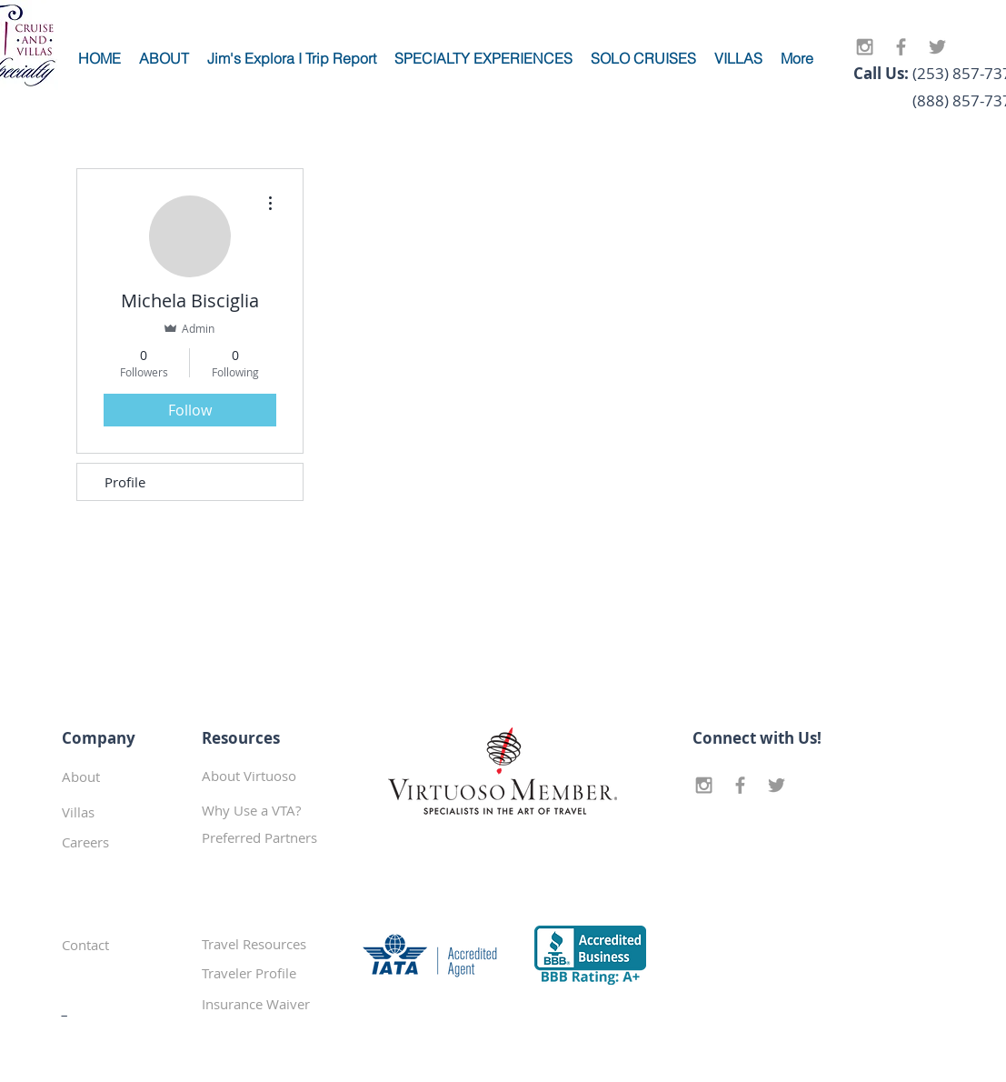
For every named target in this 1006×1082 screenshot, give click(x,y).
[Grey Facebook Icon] (901, 46)
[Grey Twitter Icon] (937, 46)
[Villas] (126, 812)
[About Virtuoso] (266, 775)
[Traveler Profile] (266, 973)
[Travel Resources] (266, 943)
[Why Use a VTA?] (266, 810)
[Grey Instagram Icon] (864, 46)
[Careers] (126, 842)
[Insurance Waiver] (266, 1003)
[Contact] (125, 944)
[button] (266, 837)
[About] (126, 776)
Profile (125, 482)
